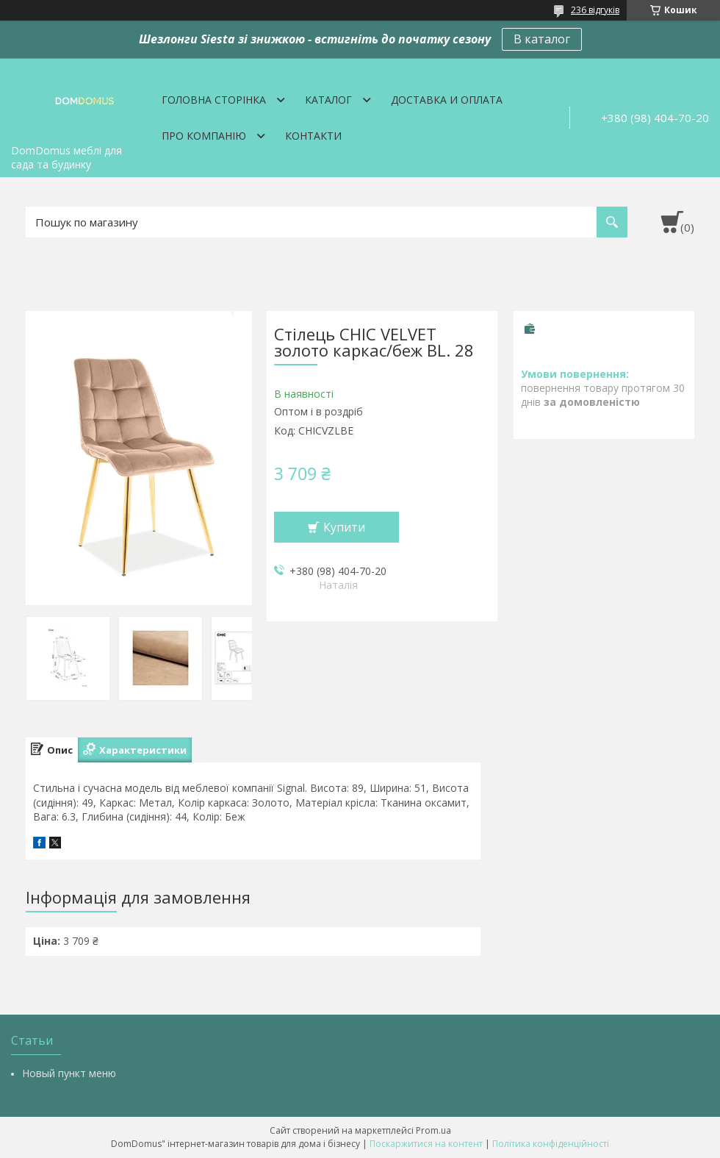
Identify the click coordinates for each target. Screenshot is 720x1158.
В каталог (542, 39)
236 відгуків (595, 10)
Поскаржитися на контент (426, 1143)
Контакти (313, 136)
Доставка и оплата (447, 100)
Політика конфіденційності (550, 1143)
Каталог (328, 100)
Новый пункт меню (69, 1073)
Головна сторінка (214, 100)
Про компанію (204, 136)
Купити (344, 527)
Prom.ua (433, 1130)
